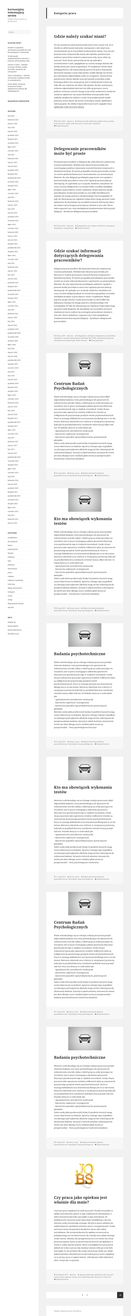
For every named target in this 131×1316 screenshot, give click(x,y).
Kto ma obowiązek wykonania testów (83, 521)
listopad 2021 (13, 286)
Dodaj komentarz (62, 126)
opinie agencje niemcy (68, 1277)
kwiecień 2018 (13, 403)
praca (10, 572)
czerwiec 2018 (13, 399)
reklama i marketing (15, 580)
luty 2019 (11, 376)
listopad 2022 (13, 244)
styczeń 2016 (12, 484)
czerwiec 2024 (13, 193)
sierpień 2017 (13, 426)
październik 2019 (14, 360)
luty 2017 (11, 449)
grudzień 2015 (13, 488)
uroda (10, 596)
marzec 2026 (12, 124)
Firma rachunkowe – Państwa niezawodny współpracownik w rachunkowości (19, 77)
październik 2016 (14, 457)
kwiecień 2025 (13, 158)
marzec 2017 (12, 445)
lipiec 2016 (12, 469)
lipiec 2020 (12, 345)
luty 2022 (11, 275)
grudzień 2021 (13, 283)
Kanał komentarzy (15, 630)
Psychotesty (72, 475)
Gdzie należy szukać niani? (80, 36)
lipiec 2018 (12, 395)
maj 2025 (11, 155)
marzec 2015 (12, 523)
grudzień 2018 (13, 383)
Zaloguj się (12, 622)
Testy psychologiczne (85, 475)
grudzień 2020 (13, 329)
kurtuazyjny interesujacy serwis (16, 12)
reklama (11, 576)
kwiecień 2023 (13, 232)
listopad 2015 (13, 492)
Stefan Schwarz (81, 340)
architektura (12, 538)
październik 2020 (14, 333)
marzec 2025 (12, 162)
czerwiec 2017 (13, 434)
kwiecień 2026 (13, 120)
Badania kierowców (90, 473)
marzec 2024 (12, 205)
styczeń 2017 (12, 453)
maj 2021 (11, 310)
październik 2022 (14, 248)
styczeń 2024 (12, 213)
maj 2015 (11, 515)
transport (11, 592)
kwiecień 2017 (13, 441)
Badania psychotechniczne (79, 653)
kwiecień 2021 (13, 314)
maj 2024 (11, 197)
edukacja (11, 557)
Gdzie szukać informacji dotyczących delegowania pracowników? (78, 255)
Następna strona (120, 1295)
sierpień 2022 (13, 251)
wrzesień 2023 (13, 220)
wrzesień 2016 (13, 461)
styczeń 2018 (12, 414)
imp (88, 226)
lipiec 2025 (12, 147)
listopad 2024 (13, 174)
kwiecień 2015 (13, 519)
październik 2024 (14, 178)
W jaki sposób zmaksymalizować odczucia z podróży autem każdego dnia (19, 58)
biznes (10, 545)
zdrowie (11, 607)
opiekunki (96, 123)
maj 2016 (11, 476)
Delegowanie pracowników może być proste (80, 151)
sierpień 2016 (13, 465)
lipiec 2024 (12, 189)
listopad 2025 (13, 139)
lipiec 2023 (12, 224)
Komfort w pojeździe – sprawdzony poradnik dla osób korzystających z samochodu (19, 50)
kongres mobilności (98, 226)
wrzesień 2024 (13, 182)
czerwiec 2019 (13, 368)
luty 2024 (11, 209)
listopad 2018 (13, 387)
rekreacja (11, 584)
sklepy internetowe (15, 588)
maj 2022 (11, 263)
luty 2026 (11, 127)
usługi (10, 600)
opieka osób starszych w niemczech (79, 123)
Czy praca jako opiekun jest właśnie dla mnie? (80, 1200)
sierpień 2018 (13, 391)
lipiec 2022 (12, 255)
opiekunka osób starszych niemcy (69, 107)
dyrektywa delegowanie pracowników (101, 336)
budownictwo (13, 549)
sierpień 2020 (13, 341)
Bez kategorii (12, 541)
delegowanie (81, 226)
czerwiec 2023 (13, 228)
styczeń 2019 (12, 379)
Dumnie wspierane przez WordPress (67, 1311)
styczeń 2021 (12, 325)
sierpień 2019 (13, 364)
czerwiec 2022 (13, 259)
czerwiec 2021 (13, 306)
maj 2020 (11, 348)
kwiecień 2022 (13, 267)
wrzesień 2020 (13, 337)
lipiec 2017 (12, 430)
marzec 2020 (12, 352)
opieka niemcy (103, 121)
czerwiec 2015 (13, 511)
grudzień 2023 (13, 217)
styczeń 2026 (12, 131)
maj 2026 (11, 116)
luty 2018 (11, 410)
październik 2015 (14, 496)
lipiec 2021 (12, 302)
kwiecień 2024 (13, 201)
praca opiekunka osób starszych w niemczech (94, 1277)
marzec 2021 (12, 317)
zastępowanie (68, 228)
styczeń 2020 (12, 356)
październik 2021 (14, 290)
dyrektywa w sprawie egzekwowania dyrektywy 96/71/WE (75, 338)
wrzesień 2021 (13, 294)
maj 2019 (11, 372)
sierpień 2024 (13, 186)
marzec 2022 (12, 271)
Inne (9, 561)
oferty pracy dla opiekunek (87, 121)
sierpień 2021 (13, 298)
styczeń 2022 (12, 279)
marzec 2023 (12, 236)
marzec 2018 (12, 407)
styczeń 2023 (12, 240)
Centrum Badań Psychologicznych (71, 386)
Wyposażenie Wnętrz (16, 603)
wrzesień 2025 (13, 143)
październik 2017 (14, 422)
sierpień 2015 (13, 504)
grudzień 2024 (13, 170)
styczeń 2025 (12, 166)
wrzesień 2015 (13, 500)
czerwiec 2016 (13, 472)
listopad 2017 (13, 418)
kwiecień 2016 (13, 480)
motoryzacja (12, 569)
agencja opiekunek (87, 1275)
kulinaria (11, 565)
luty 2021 (11, 321)
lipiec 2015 (12, 507)
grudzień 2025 (13, 135)
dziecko (10, 553)
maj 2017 (11, 438)
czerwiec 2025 (13, 151)
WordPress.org (13, 634)
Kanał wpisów (13, 626)
